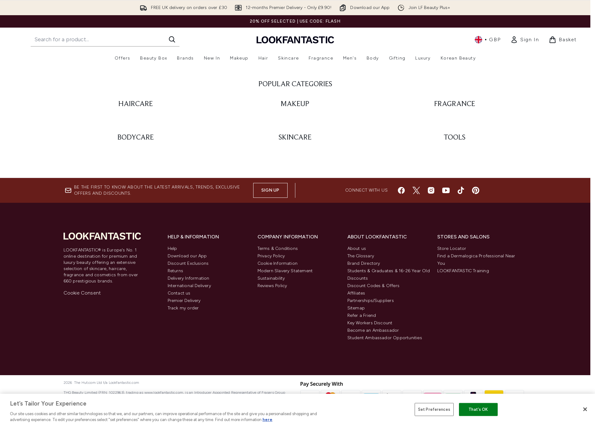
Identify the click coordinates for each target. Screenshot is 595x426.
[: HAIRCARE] (136, 233)
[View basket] (562, 39)
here (267, 419)
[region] (297, 410)
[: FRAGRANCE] (454, 233)
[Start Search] (172, 39)
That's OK (478, 409)
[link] (525, 39)
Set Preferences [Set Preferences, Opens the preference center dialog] (434, 409)
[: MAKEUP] (295, 233)
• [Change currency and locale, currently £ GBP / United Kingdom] (487, 39)
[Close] (585, 409)
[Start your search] (105, 39)
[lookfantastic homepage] (295, 39)
